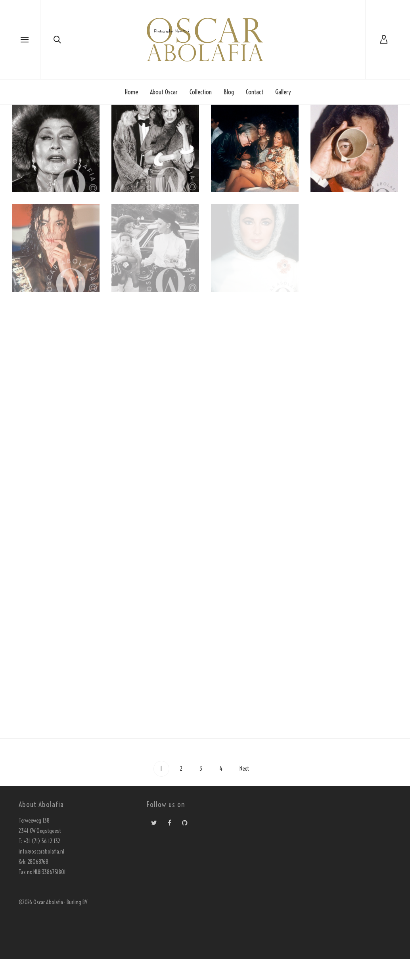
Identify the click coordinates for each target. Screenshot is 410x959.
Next (244, 768)
